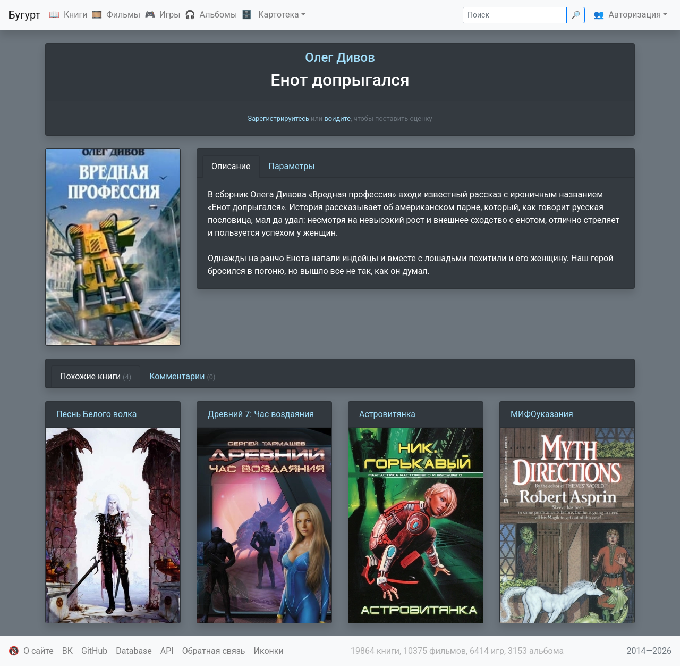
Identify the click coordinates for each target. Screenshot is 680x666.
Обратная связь (213, 651)
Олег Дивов (340, 57)
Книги (76, 15)
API (167, 651)
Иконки (269, 651)
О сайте (38, 651)
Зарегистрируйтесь (278, 118)
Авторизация (634, 15)
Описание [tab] (231, 166)
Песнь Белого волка (96, 414)
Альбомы (218, 15)
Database (134, 651)
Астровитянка (387, 414)
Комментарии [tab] (182, 376)
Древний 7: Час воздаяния (261, 414)
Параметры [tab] (292, 166)
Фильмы (123, 15)
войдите (337, 118)
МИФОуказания (542, 414)
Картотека (278, 15)
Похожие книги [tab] (95, 376)
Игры (170, 15)
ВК (67, 651)
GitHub (94, 651)
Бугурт (24, 15)
